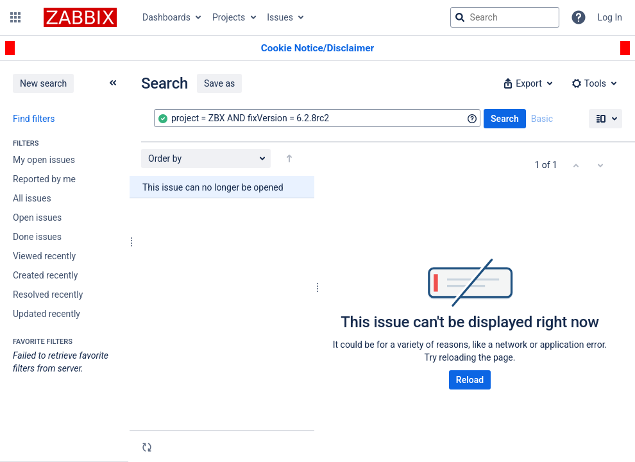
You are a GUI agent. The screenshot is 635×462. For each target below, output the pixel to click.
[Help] (578, 17)
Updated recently (46, 314)
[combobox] (317, 118)
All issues (32, 198)
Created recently (45, 275)
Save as (219, 83)
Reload (470, 380)
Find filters (34, 119)
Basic (542, 119)
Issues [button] (280, 17)
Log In (610, 17)
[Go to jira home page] (80, 17)
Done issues (37, 237)
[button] (15, 17)
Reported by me (44, 179)
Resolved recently (48, 294)
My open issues (44, 160)
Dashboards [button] (166, 17)
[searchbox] (504, 17)
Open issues (37, 217)
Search (505, 119)
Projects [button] (228, 17)
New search (43, 83)
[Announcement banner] (317, 48)
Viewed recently (44, 256)
